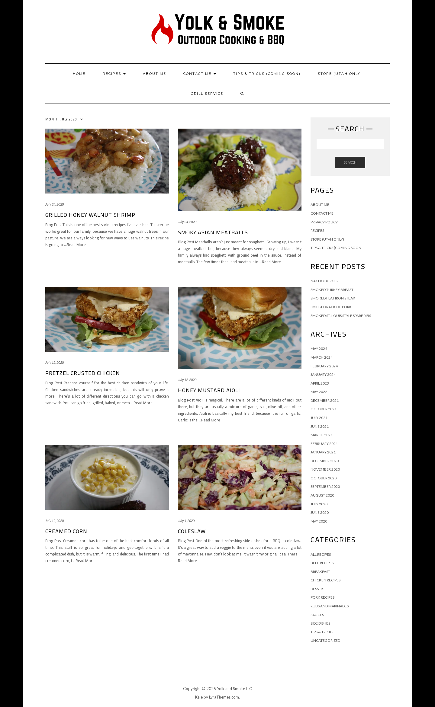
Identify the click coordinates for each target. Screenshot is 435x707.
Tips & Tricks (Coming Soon (336, 247)
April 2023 (320, 383)
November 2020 (325, 469)
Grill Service (207, 93)
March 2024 (322, 357)
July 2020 (319, 504)
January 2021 (323, 452)
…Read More (75, 244)
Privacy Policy (324, 222)
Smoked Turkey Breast (332, 289)
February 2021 (324, 443)
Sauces (317, 615)
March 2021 (322, 435)
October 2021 (324, 409)
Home (79, 74)
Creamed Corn (66, 531)
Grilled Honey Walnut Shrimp (90, 215)
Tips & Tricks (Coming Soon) (267, 74)
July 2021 (319, 417)
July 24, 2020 (54, 204)
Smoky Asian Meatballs (213, 232)
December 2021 (325, 400)
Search (350, 162)
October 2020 (324, 478)
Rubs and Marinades (330, 606)
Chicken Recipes (325, 580)
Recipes (114, 74)
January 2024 (323, 374)
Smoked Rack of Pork (331, 307)
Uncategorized (325, 640)
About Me (154, 74)
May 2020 (319, 521)
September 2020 (325, 486)
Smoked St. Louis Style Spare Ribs (341, 315)
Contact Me (199, 74)
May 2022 (319, 391)
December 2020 (325, 461)
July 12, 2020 (54, 362)
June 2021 (320, 426)
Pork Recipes (322, 597)
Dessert (318, 589)
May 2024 (319, 348)
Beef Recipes (322, 563)
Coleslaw (192, 531)
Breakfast (320, 571)
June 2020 (320, 512)
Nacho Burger (325, 281)
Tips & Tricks (322, 632)
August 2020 (322, 495)
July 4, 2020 (186, 521)
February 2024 (324, 366)
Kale (199, 697)
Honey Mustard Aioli (209, 390)
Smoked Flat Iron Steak (333, 298)
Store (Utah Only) (340, 74)
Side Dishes (320, 623)
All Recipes (321, 554)
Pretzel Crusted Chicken (82, 373)
